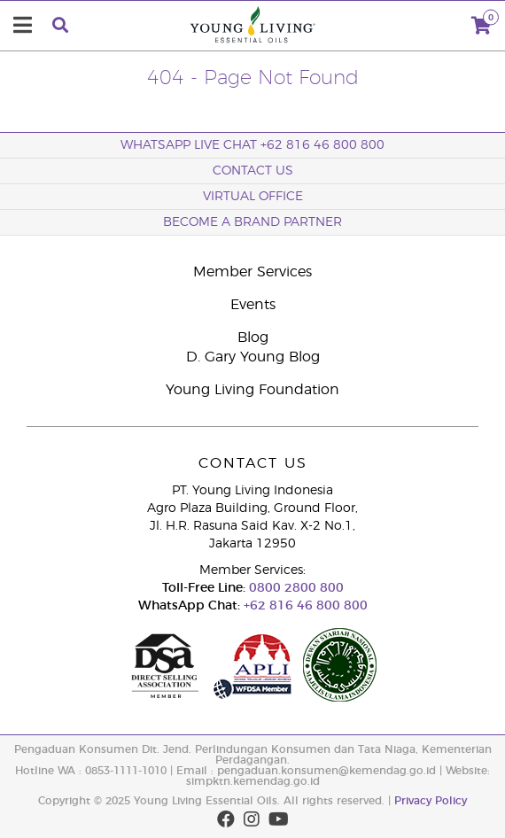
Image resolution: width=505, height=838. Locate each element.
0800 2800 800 (294, 588)
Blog (252, 337)
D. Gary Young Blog (253, 357)
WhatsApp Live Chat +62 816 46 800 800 (252, 145)
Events (253, 305)
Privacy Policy (430, 800)
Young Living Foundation (252, 390)
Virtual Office (253, 196)
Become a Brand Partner (252, 222)
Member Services (252, 272)
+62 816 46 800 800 (304, 606)
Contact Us (253, 171)
